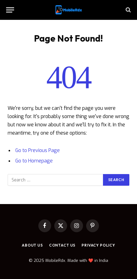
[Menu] (10, 10)
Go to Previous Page (37, 150)
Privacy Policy (98, 245)
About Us (32, 245)
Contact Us (62, 245)
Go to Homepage (34, 161)
